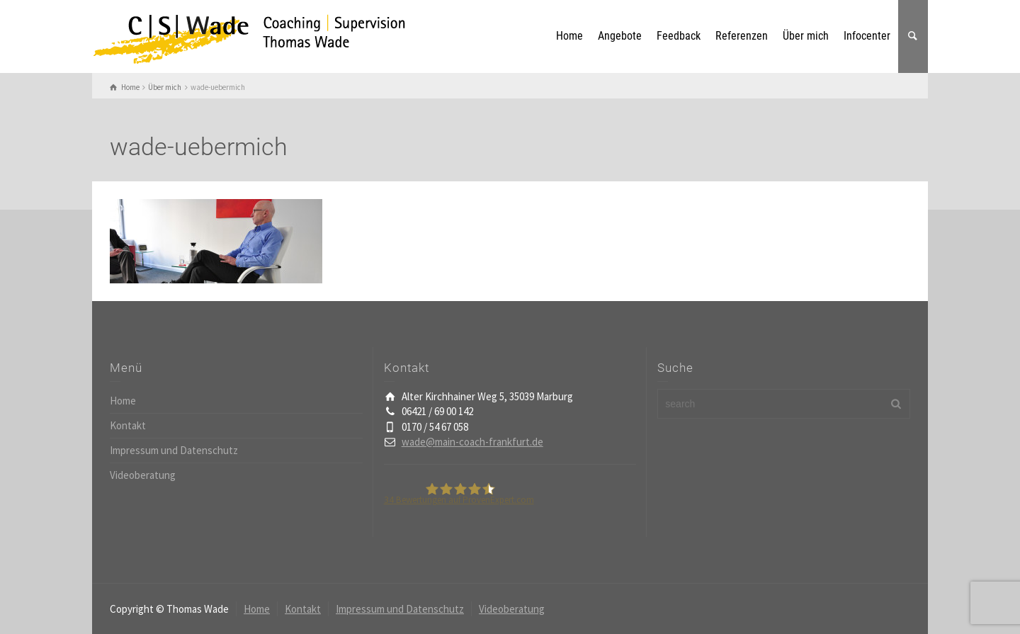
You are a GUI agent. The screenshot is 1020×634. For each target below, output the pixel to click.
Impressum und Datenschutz (174, 450)
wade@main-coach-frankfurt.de (472, 441)
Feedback (679, 36)
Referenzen (741, 36)
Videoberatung (143, 475)
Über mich (806, 36)
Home (569, 36)
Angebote (620, 36)
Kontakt (128, 425)
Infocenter (867, 36)
